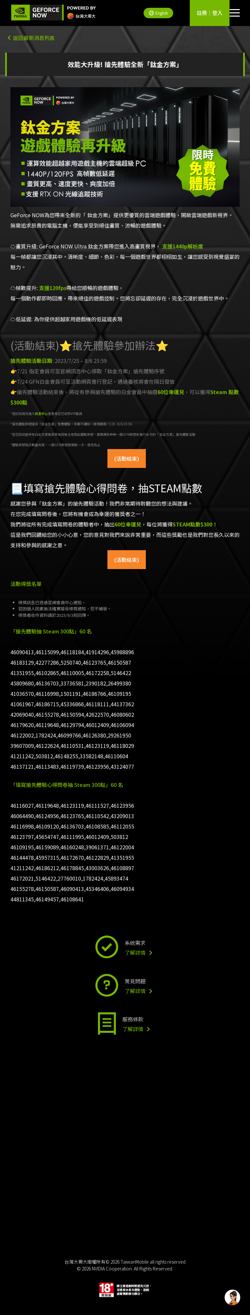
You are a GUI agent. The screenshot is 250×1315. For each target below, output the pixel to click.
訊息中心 (41, 413)
